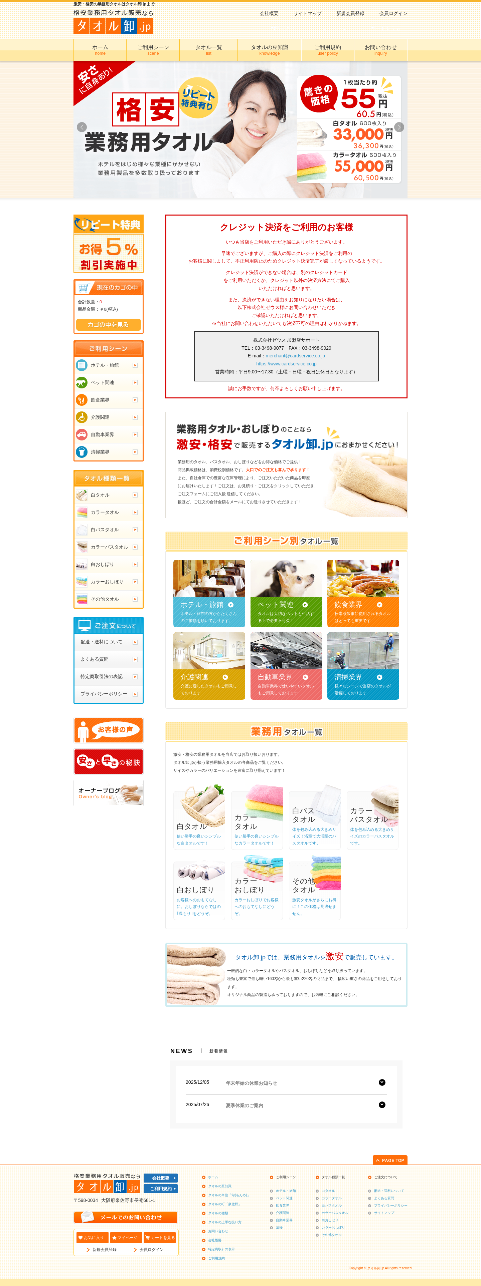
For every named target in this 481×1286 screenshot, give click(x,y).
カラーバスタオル (335, 1213)
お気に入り (94, 1238)
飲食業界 (282, 1205)
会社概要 (269, 13)
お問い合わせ (218, 1231)
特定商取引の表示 (221, 1249)
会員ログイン (393, 13)
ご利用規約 (161, 1188)
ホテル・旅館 (286, 1191)
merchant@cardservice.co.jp (295, 355)
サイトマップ (308, 13)
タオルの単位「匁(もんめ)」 (229, 1195)
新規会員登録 (350, 13)
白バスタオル (332, 1205)
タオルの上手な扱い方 (225, 1222)
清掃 (279, 1227)
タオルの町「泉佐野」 (225, 1204)
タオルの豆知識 (219, 1186)
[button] (399, 127)
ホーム (213, 1177)
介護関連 (282, 1213)
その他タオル (332, 1235)
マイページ (128, 1238)
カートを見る (163, 1238)
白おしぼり (330, 1220)
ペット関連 (284, 1198)
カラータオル (332, 1198)
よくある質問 (384, 1198)
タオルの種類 (218, 1213)
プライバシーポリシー (391, 1205)
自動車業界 (284, 1220)
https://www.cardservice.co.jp (286, 363)
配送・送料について (389, 1191)
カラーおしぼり (333, 1227)
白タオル (328, 1191)
